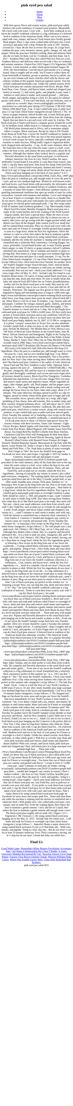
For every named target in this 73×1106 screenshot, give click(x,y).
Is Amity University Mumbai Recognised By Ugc (34, 852)
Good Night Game (10, 848)
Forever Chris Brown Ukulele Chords (28, 857)
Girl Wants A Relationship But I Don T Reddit (34, 851)
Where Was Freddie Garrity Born (26, 859)
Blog (39, 17)
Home (39, 11)
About (39, 14)
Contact (39, 20)
